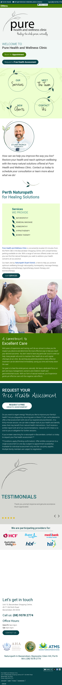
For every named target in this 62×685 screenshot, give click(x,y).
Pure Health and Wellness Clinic (14, 248)
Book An (14, 54)
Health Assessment (17, 406)
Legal (9, 680)
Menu (4, 6)
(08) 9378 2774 (56, 2)
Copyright (3, 680)
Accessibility (21, 680)
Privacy (14, 680)
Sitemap (4, 683)
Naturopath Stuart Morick (25, 262)
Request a (20, 62)
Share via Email (60, 669)
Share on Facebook (57, 669)
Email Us (48, 669)
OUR (11, 275)
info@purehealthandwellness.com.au (27, 2)
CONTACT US (11, 632)
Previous (55, 516)
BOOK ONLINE (6, 2)
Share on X (55, 669)
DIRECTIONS (42, 5)
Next (58, 516)
